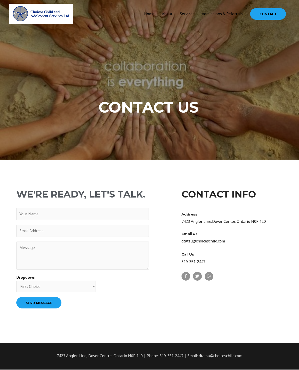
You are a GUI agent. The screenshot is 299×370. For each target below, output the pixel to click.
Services (187, 13)
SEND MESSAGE (39, 303)
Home (149, 13)
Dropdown (26, 277)
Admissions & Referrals (222, 13)
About (167, 13)
